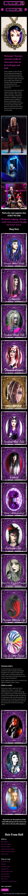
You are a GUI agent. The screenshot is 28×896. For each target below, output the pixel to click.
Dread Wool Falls (5, 861)
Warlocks (3, 864)
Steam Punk (4, 879)
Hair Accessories (5, 876)
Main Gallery (4, 841)
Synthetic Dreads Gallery (7, 849)
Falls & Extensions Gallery (8, 851)
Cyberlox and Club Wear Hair (9, 881)
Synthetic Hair (5, 869)
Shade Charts (4, 854)
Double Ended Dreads (7, 871)
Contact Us (5, 890)
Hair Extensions (5, 874)
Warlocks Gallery (5, 846)
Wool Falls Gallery (6, 844)
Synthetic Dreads (5, 866)
